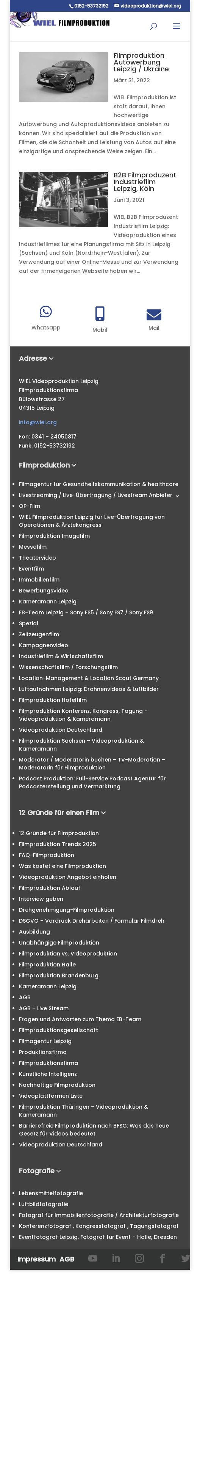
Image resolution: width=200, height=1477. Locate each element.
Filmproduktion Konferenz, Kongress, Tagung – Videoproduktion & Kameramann (83, 715)
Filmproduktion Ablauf (49, 888)
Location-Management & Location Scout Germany (89, 678)
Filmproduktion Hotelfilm (53, 700)
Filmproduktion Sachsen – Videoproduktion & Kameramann (81, 744)
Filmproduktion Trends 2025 (57, 844)
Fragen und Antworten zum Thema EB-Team (80, 1019)
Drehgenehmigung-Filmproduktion (66, 910)
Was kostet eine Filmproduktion (62, 866)
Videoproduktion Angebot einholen (67, 877)
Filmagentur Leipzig (45, 1041)
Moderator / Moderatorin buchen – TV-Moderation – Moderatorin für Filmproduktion (92, 763)
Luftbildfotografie (43, 1204)
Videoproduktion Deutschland (60, 730)
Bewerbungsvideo (44, 590)
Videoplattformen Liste (51, 1096)
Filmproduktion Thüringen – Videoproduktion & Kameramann (83, 1111)
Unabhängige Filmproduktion (59, 942)
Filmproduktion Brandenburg (58, 975)
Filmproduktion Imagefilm (54, 536)
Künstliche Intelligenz (48, 1074)
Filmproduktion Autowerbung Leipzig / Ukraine (141, 62)
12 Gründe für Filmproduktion (59, 833)
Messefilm (33, 547)
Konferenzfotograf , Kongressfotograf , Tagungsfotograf (99, 1226)
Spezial (28, 623)
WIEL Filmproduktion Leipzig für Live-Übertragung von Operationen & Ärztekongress (92, 521)
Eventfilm (31, 568)
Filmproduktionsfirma (48, 1063)
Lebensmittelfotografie (51, 1193)
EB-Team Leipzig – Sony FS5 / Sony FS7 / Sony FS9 (86, 612)
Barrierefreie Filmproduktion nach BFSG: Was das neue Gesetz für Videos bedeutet (94, 1129)
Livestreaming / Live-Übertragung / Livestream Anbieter (95, 495)
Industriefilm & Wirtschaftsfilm (61, 656)
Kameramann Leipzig (48, 601)
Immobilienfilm (39, 579)
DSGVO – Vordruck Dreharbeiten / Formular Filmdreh (91, 921)
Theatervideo (37, 558)
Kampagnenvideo (43, 645)
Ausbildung (34, 931)
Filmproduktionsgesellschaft (58, 1030)
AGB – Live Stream (44, 1008)
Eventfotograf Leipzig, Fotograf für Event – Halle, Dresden (98, 1237)
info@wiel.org (38, 422)
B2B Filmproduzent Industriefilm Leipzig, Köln (145, 181)
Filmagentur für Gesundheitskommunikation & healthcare (98, 484)
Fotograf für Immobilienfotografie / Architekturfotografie (99, 1215)
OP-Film (29, 506)
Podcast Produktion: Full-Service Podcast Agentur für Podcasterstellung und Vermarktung (92, 782)
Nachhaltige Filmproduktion (57, 1085)
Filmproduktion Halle (47, 964)
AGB (25, 997)
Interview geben (41, 899)
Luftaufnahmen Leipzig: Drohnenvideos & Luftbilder (89, 689)
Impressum (36, 1259)
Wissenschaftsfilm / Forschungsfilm (68, 667)
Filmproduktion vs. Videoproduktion (68, 953)
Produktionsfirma (43, 1052)
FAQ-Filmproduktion (46, 855)
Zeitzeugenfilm (39, 634)
